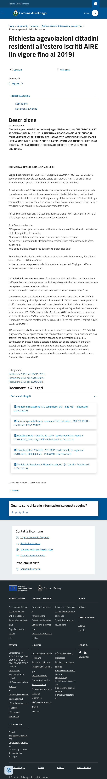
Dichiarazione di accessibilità (64, 664)
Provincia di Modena (41, 662)
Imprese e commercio (65, 607)
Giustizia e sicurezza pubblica (42, 636)
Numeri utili (14, 716)
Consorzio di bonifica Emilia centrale (41, 682)
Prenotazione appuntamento (65, 689)
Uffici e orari (14, 712)
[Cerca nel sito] (93, 13)
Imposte (34, 26)
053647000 (14, 670)
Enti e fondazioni (16, 615)
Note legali (60, 657)
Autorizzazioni (38, 615)
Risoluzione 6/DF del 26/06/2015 (26, 378)
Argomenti (22, 26)
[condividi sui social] (16, 69)
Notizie (81, 607)
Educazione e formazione (41, 627)
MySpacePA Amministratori (42, 704)
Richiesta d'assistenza (64, 696)
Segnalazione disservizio (65, 682)
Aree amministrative (18, 607)
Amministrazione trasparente (65, 672)
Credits (60, 767)
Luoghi (81, 625)
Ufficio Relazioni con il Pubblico (18, 705)
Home (11, 26)
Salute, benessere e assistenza (65, 613)
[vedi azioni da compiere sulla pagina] (63, 69)
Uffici (11, 638)
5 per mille (37, 697)
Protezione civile (39, 675)
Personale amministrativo (18, 622)
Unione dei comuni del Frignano (42, 655)
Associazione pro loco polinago (42, 691)
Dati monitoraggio (17, 767)
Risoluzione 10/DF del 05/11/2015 (27, 374)
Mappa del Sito (84, 767)
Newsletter (83, 656)
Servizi (41, 767)
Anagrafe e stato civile (42, 609)
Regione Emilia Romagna (19, 3)
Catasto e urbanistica (41, 620)
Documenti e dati (16, 611)
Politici (12, 633)
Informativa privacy (64, 653)
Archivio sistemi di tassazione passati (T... (62, 26)
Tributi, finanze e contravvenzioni (65, 622)
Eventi (81, 630)
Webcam (36, 711)
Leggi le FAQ (61, 677)
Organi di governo (17, 629)
